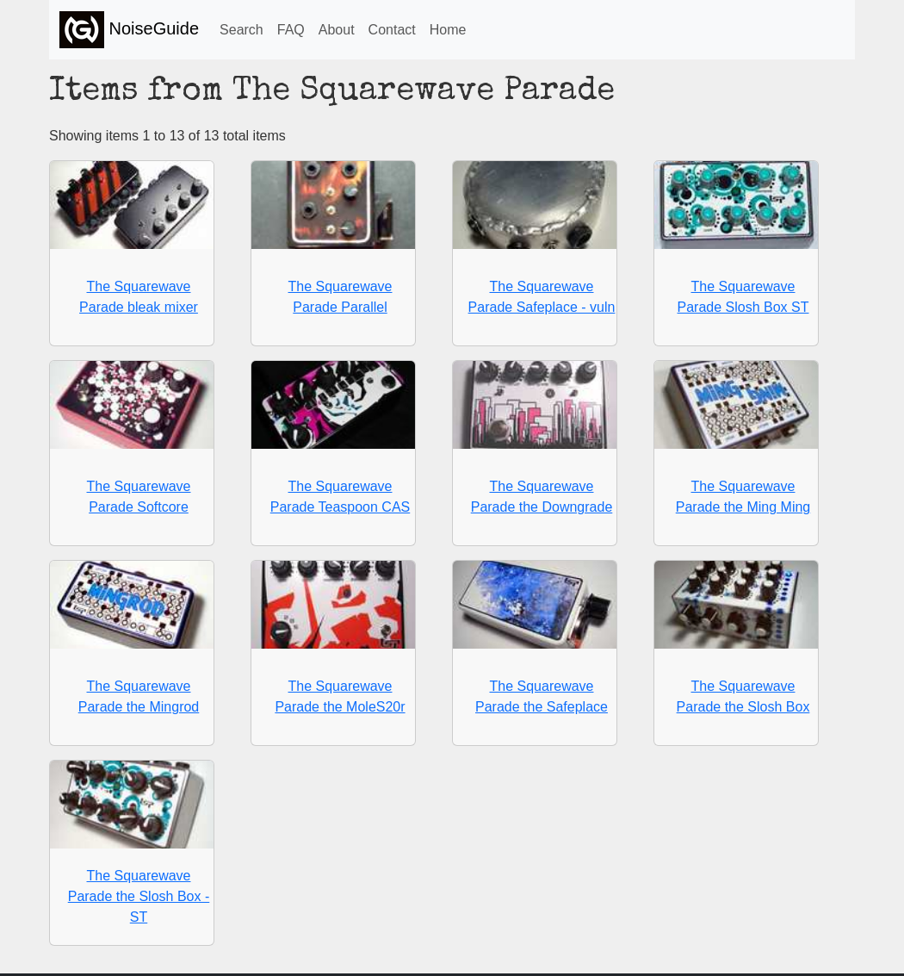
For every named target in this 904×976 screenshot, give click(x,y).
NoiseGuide (129, 29)
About (337, 29)
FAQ (291, 29)
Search (241, 29)
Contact (392, 29)
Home (448, 29)
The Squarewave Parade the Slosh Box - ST (139, 896)
